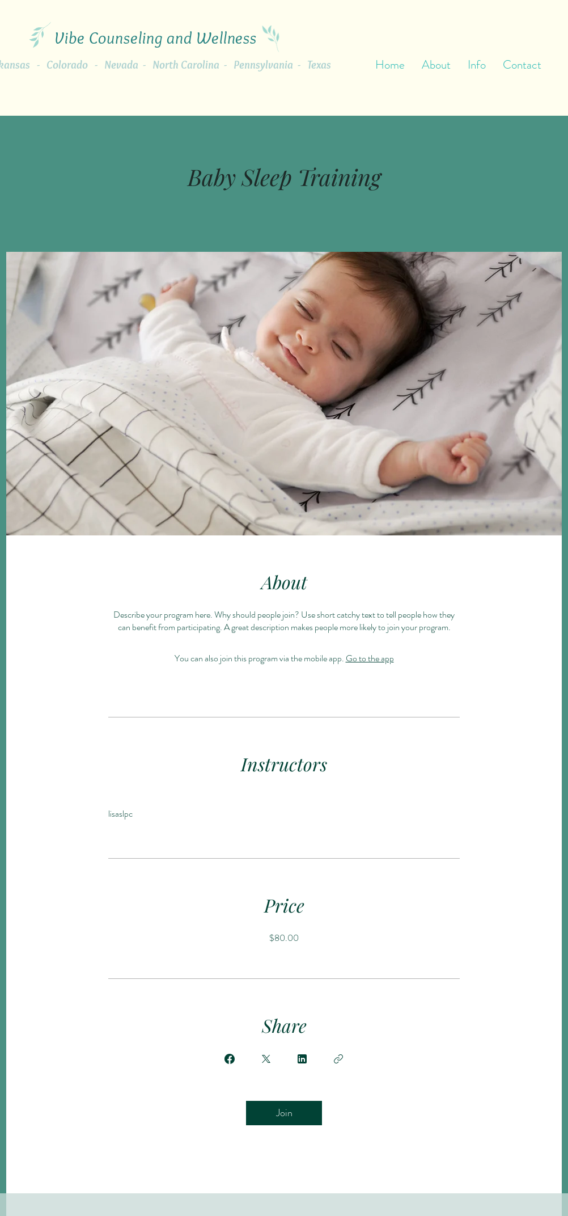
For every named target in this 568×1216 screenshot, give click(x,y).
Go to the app (370, 658)
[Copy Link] (338, 1059)
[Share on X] (266, 1059)
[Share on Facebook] (229, 1059)
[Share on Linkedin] (302, 1059)
